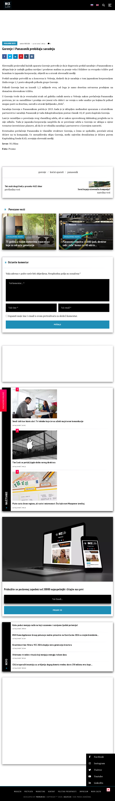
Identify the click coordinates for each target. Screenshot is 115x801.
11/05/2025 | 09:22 (90, 237)
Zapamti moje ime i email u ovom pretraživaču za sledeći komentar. (43, 315)
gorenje (42, 172)
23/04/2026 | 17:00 (19, 648)
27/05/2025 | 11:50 (33, 237)
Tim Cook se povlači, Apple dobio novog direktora (33, 462)
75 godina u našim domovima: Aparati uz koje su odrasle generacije (28, 243)
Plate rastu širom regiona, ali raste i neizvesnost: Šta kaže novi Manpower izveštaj (48, 503)
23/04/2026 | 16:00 (19, 668)
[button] (100, 757)
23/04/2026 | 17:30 (19, 638)
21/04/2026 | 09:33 (19, 466)
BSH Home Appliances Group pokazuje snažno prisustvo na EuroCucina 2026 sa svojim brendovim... (55, 635)
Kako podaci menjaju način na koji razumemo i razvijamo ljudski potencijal (45, 625)
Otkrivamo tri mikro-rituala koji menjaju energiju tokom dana (39, 654)
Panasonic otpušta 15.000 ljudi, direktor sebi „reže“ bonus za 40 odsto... (84, 243)
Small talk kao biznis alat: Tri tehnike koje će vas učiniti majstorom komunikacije (47, 421)
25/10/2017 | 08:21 (38, 43)
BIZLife (27, 43)
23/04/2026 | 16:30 (19, 658)
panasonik (72, 172)
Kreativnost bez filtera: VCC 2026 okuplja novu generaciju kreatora (42, 644)
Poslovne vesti (10, 43)
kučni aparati (57, 172)
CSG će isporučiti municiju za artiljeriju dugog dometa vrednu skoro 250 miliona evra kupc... (52, 664)
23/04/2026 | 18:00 (19, 628)
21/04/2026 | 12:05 (19, 425)
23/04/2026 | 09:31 (19, 507)
